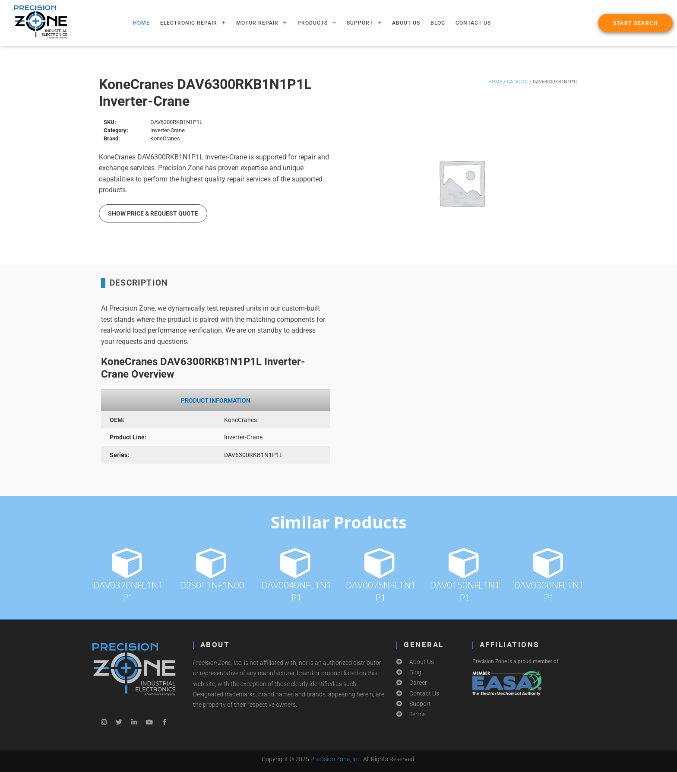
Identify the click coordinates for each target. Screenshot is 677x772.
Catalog (517, 82)
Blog (437, 23)
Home (495, 82)
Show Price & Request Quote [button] (153, 213)
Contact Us (473, 23)
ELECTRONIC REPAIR (193, 23)
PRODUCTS (316, 23)
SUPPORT (364, 23)
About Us (406, 23)
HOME (141, 23)
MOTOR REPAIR (261, 23)
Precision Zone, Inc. (336, 759)
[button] (635, 23)
